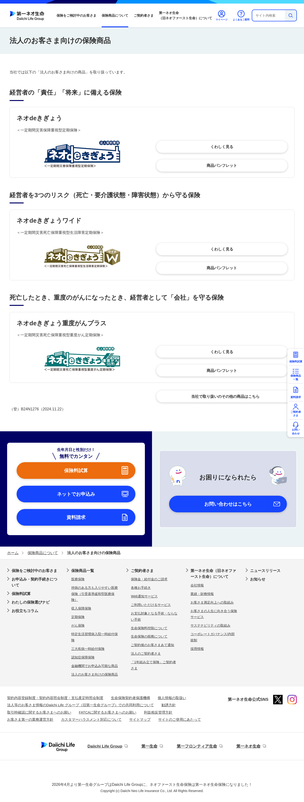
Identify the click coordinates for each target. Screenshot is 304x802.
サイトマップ (140, 719)
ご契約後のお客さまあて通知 (152, 645)
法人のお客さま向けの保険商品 (94, 674)
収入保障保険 (81, 608)
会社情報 (197, 585)
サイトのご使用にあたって (179, 719)
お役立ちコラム (25, 611)
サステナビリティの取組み (210, 625)
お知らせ (257, 579)
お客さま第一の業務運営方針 (30, 719)
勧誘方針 (169, 705)
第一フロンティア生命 (197, 746)
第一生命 (149, 746)
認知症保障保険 (83, 657)
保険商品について (115, 15)
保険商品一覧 (82, 571)
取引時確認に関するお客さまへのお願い (39, 712)
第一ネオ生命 (248, 746)
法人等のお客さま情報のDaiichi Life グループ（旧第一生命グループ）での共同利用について (80, 705)
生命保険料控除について (149, 628)
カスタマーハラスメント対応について (91, 719)
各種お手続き (141, 588)
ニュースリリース (265, 571)
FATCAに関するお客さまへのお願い (107, 712)
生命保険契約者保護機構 (130, 698)
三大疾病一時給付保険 (87, 649)
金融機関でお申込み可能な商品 (94, 666)
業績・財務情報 (202, 594)
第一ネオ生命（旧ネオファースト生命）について (185, 15)
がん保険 (78, 625)
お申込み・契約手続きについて (34, 582)
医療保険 (78, 579)
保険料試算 (21, 594)
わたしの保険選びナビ (31, 602)
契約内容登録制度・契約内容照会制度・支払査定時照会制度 (55, 698)
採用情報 (197, 649)
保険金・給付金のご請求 (149, 579)
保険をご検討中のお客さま (76, 15)
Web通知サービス (144, 596)
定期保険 (78, 617)
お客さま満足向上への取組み (212, 602)
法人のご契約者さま (146, 653)
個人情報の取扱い (172, 698)
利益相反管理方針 (158, 712)
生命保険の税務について (149, 636)
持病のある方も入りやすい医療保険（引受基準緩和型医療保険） (94, 594)
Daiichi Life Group (104, 746)
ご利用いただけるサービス (151, 605)
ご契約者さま (144, 15)
